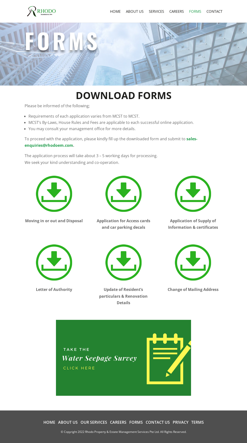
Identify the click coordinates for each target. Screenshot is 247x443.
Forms (136, 422)
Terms (197, 422)
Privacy (180, 422)
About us (68, 422)
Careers (118, 422)
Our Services (94, 422)
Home (49, 422)
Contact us (158, 422)
